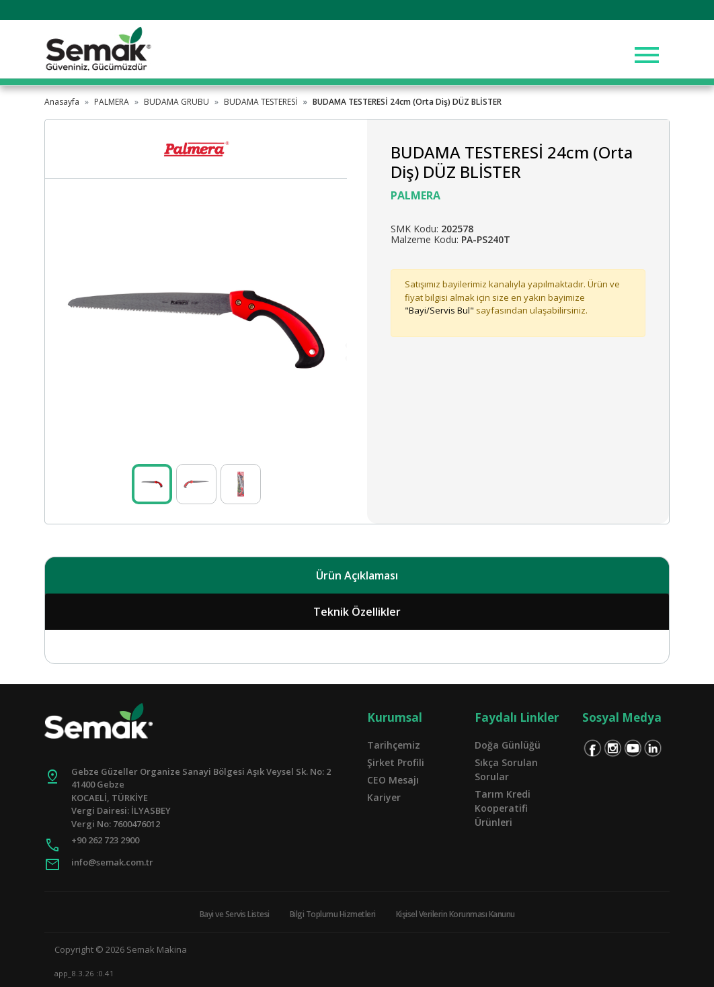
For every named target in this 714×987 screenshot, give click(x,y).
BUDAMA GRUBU (176, 101)
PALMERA (111, 101)
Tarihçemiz (393, 745)
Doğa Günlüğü (508, 745)
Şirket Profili (395, 762)
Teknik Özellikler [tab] (357, 611)
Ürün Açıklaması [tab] (357, 575)
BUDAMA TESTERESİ (260, 101)
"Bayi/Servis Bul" (439, 310)
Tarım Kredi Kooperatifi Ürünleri (502, 808)
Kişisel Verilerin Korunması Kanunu (455, 914)
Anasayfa (61, 101)
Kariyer (384, 797)
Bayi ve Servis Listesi (235, 914)
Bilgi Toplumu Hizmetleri (333, 914)
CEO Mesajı (393, 779)
